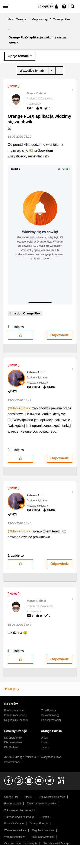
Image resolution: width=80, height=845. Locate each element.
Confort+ (46, 816)
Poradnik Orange (14, 823)
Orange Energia (39, 823)
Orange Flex (62, 19)
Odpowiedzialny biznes (52, 796)
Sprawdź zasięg (50, 715)
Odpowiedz (59, 335)
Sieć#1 (28, 796)
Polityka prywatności (42, 836)
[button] (72, 90)
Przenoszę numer (14, 710)
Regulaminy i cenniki (16, 720)
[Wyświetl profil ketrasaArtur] (36, 372)
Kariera (45, 747)
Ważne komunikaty (15, 830)
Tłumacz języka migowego (19, 816)
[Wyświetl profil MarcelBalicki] (36, 93)
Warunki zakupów (14, 836)
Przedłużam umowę (15, 715)
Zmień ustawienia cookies (42, 803)
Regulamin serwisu (43, 830)
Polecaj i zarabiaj (51, 720)
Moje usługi (40, 19)
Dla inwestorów (13, 742)
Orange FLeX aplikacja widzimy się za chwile (39, 119)
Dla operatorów (13, 737)
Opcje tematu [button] (18, 56)
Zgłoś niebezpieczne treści (19, 810)
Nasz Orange (16, 19)
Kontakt (45, 742)
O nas (44, 737)
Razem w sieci (12, 803)
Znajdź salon (48, 710)
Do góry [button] (13, 689)
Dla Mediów (11, 747)
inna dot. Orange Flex (25, 313)
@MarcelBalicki (19, 408)
